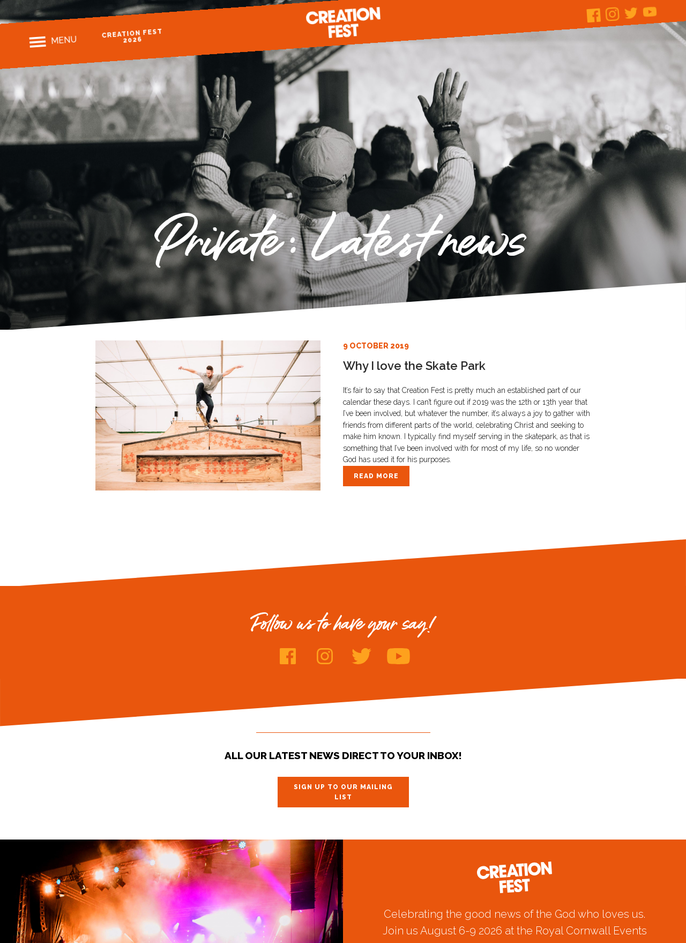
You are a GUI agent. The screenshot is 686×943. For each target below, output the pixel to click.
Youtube (650, 11)
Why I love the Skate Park (414, 366)
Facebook (594, 15)
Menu (64, 40)
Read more (376, 476)
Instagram (613, 14)
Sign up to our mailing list (343, 791)
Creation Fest (343, 22)
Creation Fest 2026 (132, 35)
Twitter (631, 13)
